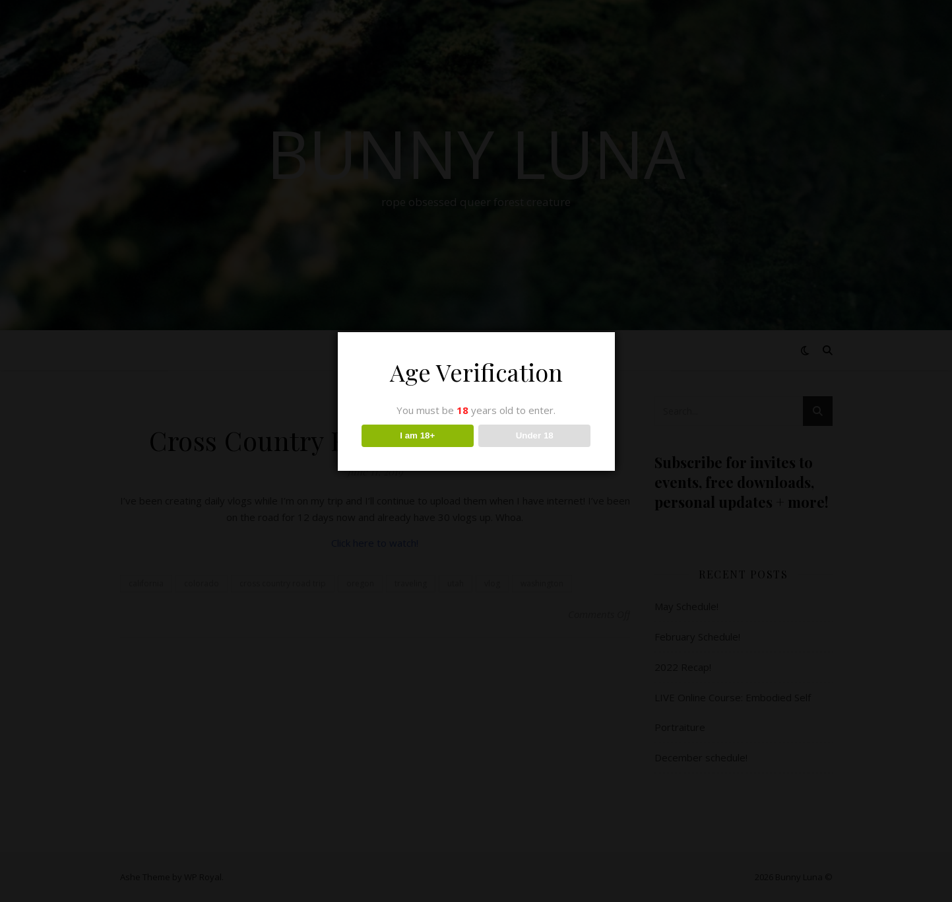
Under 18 (535, 435)
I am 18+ (417, 435)
